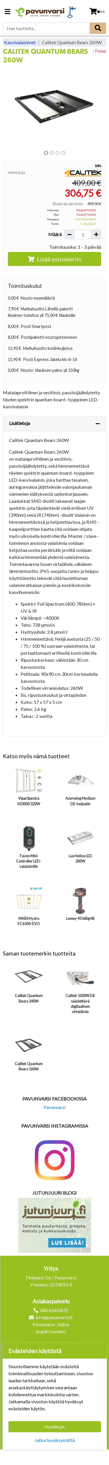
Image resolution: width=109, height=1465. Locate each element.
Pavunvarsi (54, 1107)
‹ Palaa (99, 50)
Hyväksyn (54, 1426)
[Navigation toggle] (7, 12)
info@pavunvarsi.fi (54, 1317)
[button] (10, 107)
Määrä (55, 234)
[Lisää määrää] (96, 234)
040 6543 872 (54, 1310)
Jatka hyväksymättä (55, 1440)
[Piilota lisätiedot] (97, 423)
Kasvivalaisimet (19, 42)
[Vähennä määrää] (69, 234)
